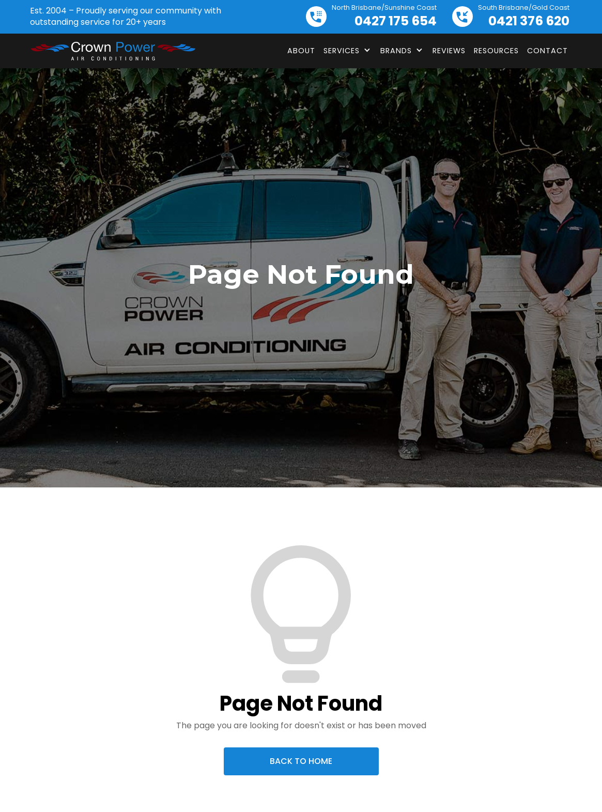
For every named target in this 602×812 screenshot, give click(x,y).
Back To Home (301, 761)
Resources (496, 50)
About (301, 50)
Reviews (449, 50)
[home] (112, 51)
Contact (547, 50)
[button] (347, 50)
